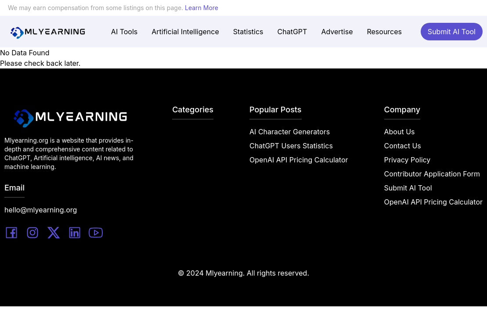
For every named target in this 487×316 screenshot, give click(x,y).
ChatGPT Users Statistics (291, 145)
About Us (399, 131)
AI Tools (124, 31)
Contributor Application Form (432, 173)
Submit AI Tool (452, 31)
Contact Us (402, 145)
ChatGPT (292, 31)
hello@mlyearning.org (40, 209)
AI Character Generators (289, 131)
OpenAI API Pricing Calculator (298, 159)
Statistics (248, 31)
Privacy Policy (407, 159)
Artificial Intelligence (185, 31)
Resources (384, 31)
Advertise (337, 31)
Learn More (201, 7)
